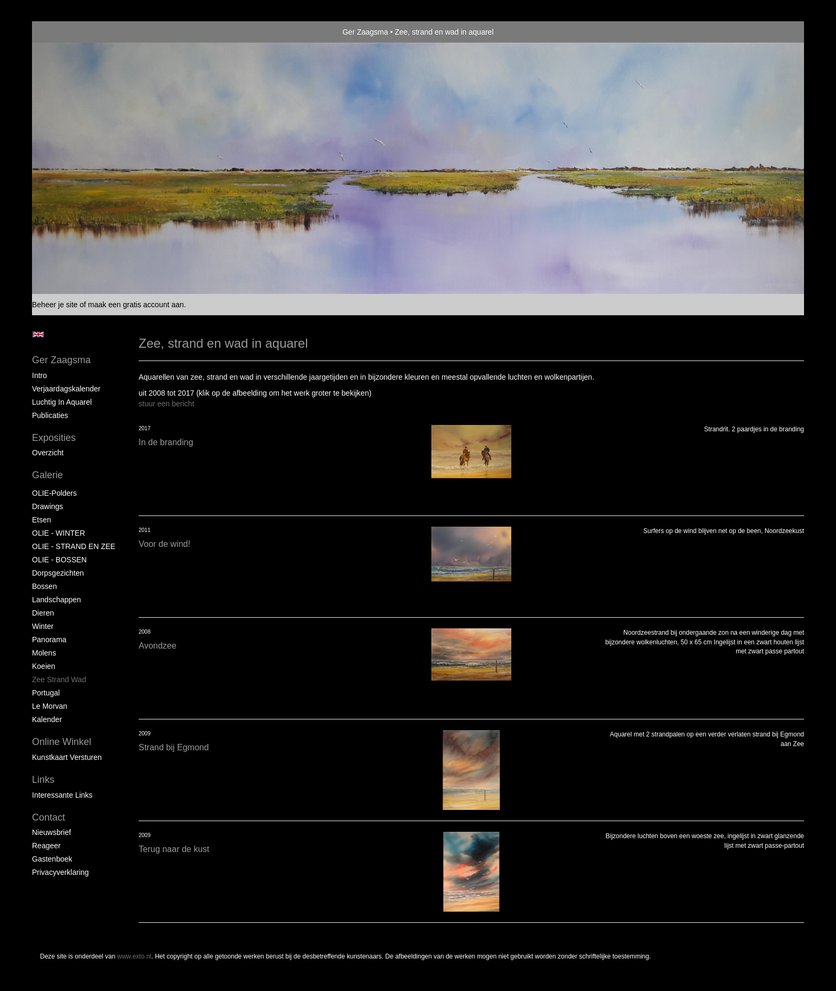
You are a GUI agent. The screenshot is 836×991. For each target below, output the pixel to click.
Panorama (49, 639)
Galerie (47, 475)
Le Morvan (49, 706)
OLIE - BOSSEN (59, 559)
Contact (48, 817)
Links (43, 779)
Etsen (41, 519)
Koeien (43, 666)
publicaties (50, 415)
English (38, 334)
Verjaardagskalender (66, 388)
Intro (39, 375)
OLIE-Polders (54, 493)
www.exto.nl (134, 956)
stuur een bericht (166, 403)
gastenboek (52, 859)
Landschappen (56, 599)
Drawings (47, 506)
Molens (44, 653)
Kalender (47, 719)
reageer (46, 845)
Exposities (54, 437)
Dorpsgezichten (58, 573)
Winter (42, 626)
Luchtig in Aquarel (62, 402)
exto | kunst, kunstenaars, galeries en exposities (62, 32)
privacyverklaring (60, 872)
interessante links (62, 795)
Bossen (44, 586)
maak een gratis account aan (136, 304)
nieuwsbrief (51, 832)
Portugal (46, 693)
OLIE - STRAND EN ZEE (73, 546)
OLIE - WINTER (58, 533)
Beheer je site (55, 304)
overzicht (47, 452)
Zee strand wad (59, 679)
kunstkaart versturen (67, 757)
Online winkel (61, 741)
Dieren (43, 613)
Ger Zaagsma (365, 32)
